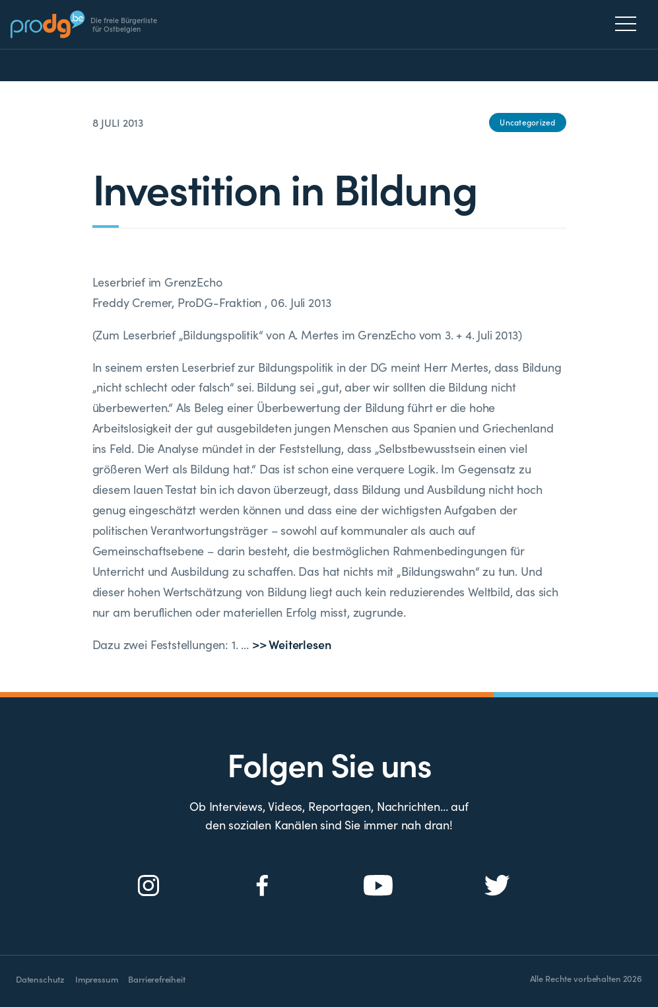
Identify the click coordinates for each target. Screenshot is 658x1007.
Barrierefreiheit (156, 979)
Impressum (96, 979)
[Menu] (629, 24)
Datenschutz (40, 979)
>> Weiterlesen (291, 644)
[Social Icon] (148, 886)
